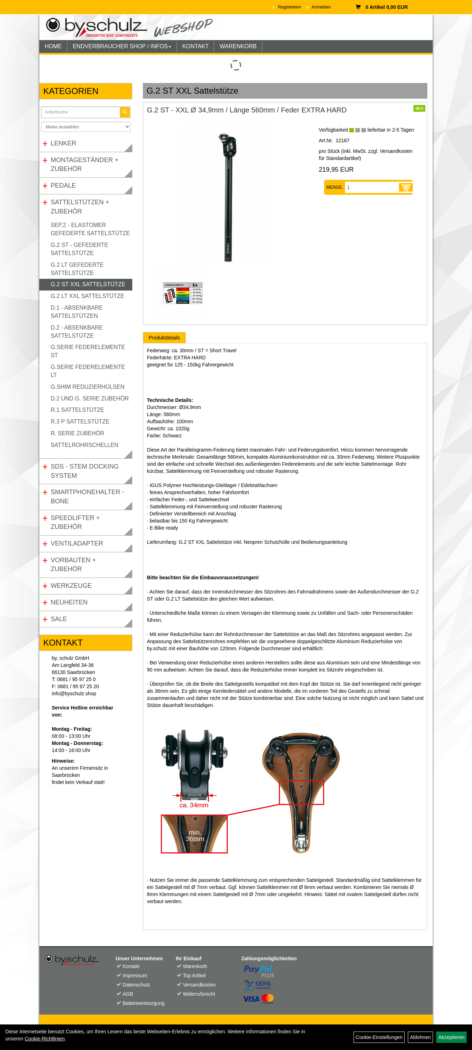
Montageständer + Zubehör (84, 164)
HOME (53, 46)
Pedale (63, 185)
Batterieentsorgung (141, 1003)
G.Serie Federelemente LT (88, 371)
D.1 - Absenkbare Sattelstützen (77, 312)
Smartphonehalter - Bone (87, 496)
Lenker (63, 143)
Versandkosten (199, 985)
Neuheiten (69, 602)
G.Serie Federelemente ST (88, 351)
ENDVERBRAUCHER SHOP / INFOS (122, 46)
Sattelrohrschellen (84, 445)
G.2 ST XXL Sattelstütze (88, 284)
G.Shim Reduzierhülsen (87, 387)
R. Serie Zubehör (77, 433)
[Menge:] (372, 187)
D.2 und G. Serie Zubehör (90, 399)
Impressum (135, 975)
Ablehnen (420, 1037)
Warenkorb (195, 966)
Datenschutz (136, 985)
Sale (59, 619)
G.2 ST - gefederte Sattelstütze (79, 249)
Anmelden (321, 7)
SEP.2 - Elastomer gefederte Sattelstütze (90, 229)
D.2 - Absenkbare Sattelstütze (77, 332)
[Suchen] (125, 112)
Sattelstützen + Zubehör (80, 207)
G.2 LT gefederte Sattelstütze (77, 269)
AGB (128, 994)
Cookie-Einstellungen (379, 1037)
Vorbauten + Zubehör (73, 565)
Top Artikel (194, 975)
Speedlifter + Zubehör (75, 522)
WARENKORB (238, 46)
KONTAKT (195, 46)
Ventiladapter (77, 543)
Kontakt (131, 966)
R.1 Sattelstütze (77, 410)
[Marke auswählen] (86, 127)
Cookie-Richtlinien (44, 1038)
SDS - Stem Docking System (85, 471)
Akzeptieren (451, 1037)
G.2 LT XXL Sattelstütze (87, 296)
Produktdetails (164, 338)
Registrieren (289, 7)
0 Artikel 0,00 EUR (382, 7)
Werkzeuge (71, 585)
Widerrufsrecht (199, 994)
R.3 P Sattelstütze (80, 422)
